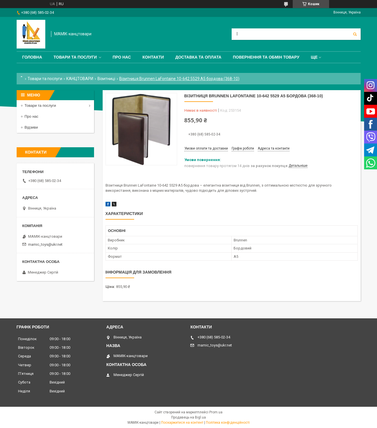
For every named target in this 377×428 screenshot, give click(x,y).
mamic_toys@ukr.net (45, 244)
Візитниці (106, 78)
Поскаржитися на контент (182, 423)
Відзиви (31, 127)
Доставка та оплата (198, 57)
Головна (32, 57)
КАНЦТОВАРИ (79, 78)
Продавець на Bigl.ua (188, 417)
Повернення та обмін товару (266, 57)
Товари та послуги (75, 57)
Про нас (122, 57)
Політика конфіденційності (228, 423)
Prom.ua (215, 412)
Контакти (153, 57)
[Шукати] (355, 34)
